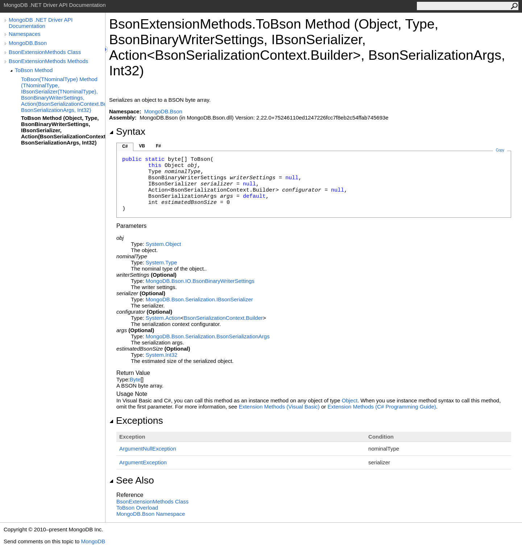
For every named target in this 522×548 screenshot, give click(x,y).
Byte (135, 379)
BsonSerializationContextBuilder (223, 318)
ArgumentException (143, 462)
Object (349, 400)
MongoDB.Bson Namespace (150, 514)
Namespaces (25, 34)
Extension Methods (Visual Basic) (279, 406)
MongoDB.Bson (28, 43)
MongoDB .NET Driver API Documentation (40, 23)
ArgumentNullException (147, 448)
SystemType (161, 262)
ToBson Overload (137, 508)
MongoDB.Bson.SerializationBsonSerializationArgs (208, 336)
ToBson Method (34, 70)
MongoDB (93, 541)
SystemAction (163, 318)
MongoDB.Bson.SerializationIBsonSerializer (199, 299)
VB (142, 145)
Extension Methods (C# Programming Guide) (381, 406)
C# (125, 146)
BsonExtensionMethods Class (45, 52)
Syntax (127, 131)
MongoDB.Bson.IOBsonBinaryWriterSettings (200, 281)
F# (158, 145)
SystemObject (163, 244)
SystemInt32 (162, 355)
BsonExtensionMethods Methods (48, 61)
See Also (131, 480)
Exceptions (136, 420)
